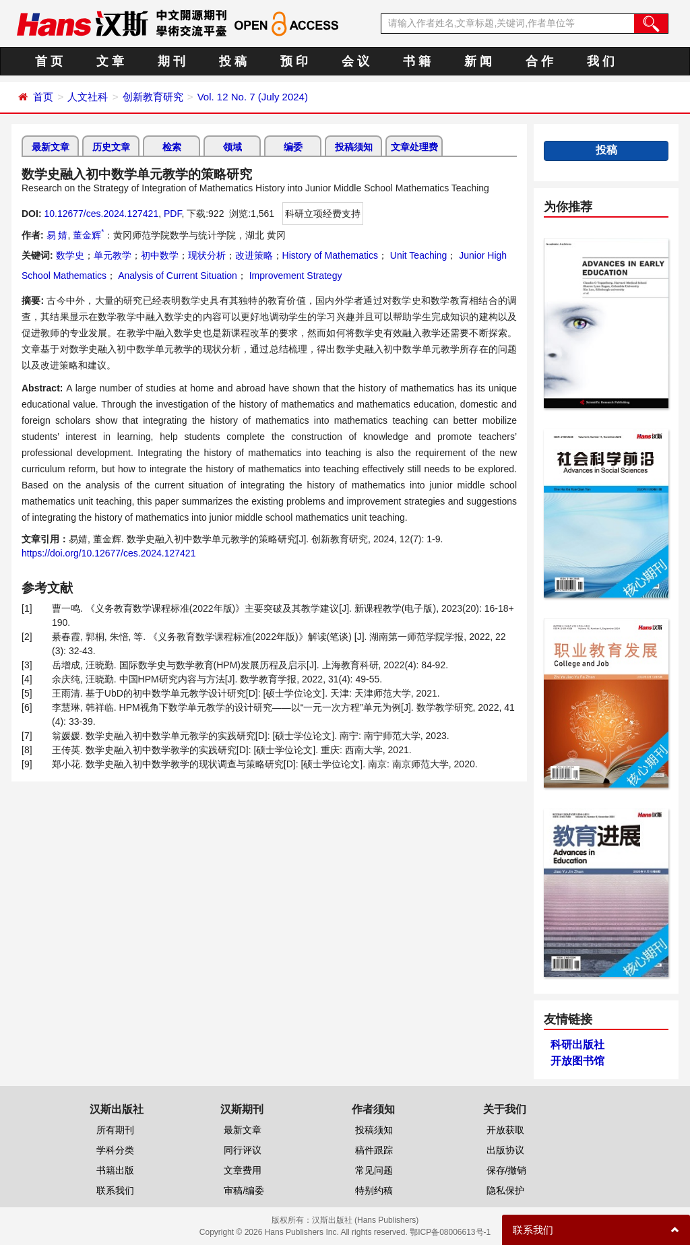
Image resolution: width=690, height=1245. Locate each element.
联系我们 (115, 1190)
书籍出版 (115, 1170)
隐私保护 (505, 1190)
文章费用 (242, 1170)
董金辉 (88, 235)
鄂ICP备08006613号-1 (450, 1232)
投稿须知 (354, 146)
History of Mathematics (330, 255)
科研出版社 (577, 1044)
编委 (293, 146)
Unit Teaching (417, 255)
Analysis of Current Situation (176, 275)
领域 (232, 146)
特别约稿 (374, 1190)
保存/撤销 (507, 1170)
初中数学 (160, 255)
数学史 (70, 255)
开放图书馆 (577, 1060)
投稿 (606, 150)
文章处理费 (414, 146)
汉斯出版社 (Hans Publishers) (365, 1220)
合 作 (539, 61)
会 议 (355, 61)
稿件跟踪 (374, 1150)
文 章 (110, 61)
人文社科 (87, 96)
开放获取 (505, 1129)
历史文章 (111, 146)
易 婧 (57, 235)
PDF (172, 213)
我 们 (601, 61)
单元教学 (112, 255)
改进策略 (254, 255)
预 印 (294, 61)
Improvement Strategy (294, 275)
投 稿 (233, 61)
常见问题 (374, 1170)
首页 (43, 96)
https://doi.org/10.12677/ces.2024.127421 (108, 553)
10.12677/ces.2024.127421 (101, 213)
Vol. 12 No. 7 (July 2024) (252, 96)
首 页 (49, 61)
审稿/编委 (244, 1190)
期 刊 (171, 61)
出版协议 (505, 1150)
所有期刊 (115, 1129)
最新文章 (50, 146)
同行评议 (242, 1150)
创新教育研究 (153, 96)
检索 (171, 146)
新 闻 (478, 61)
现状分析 (207, 255)
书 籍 (417, 61)
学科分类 (115, 1150)
